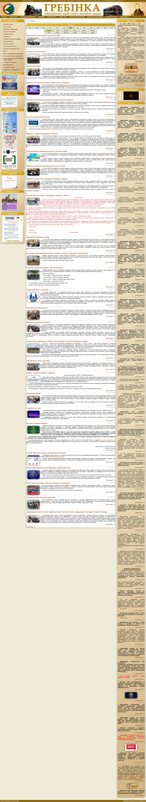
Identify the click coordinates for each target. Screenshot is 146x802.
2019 (64, 28)
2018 (57, 28)
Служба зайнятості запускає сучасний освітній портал (46, 453)
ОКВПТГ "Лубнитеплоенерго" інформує (41, 373)
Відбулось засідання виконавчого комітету (42, 134)
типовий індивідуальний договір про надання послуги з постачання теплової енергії (131, 777)
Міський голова (8, 24)
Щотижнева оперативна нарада (38, 237)
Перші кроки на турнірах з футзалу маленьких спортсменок (48, 483)
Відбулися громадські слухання (38, 322)
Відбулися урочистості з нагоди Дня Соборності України (47, 179)
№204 (120, 632)
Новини (33, 21)
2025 (105, 28)
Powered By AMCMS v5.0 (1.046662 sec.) (134, 801)
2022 (84, 28)
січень (49, 30)
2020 (70, 28)
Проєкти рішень (8, 34)
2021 (77, 28)
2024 (98, 28)
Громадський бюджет (10, 62)
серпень (57, 32)
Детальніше (123, 608)
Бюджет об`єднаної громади (12, 39)
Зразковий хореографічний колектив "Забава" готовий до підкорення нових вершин (57, 253)
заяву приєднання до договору (133, 779)
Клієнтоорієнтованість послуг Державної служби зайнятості (48, 468)
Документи (7, 36)
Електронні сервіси (9, 31)
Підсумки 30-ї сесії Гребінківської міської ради (43, 35)
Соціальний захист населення (37, 290)
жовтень (75, 32)
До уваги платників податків (37, 423)
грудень (92, 32)
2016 (43, 28)
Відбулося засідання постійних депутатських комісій (46, 166)
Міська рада (7, 27)
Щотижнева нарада (34, 66)
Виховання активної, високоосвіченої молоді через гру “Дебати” (50, 100)
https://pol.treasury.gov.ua (108, 440)
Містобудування (8, 65)
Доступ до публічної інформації (13, 53)
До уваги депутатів (131, 64)
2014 (29, 28)
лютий (58, 30)
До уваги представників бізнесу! (38, 117)
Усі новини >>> (30, 527)
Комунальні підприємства (11, 48)
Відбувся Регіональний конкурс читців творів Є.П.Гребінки (48, 83)
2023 (91, 28)
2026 (111, 28)
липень (49, 32)
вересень (66, 32)
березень (66, 30)
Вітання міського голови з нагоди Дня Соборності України (48, 195)
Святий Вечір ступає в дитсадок (38, 361)
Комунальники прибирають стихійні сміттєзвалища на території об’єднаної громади (57, 341)
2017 (50, 28)
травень (84, 30)
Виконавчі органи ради (10, 29)
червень (92, 30)
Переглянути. (123, 618)
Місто (5, 51)
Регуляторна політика (10, 46)
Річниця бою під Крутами (36, 51)
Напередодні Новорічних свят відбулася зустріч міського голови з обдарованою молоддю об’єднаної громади (67, 512)
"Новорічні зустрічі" (34, 408)
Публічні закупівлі (9, 44)
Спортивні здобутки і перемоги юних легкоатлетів (45, 268)
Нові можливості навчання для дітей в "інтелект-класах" (47, 151)
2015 (36, 28)
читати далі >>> (110, 48)
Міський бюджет (8, 41)
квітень (75, 30)
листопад (83, 32)
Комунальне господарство (12, 69)
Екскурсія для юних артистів (37, 308)
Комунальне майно (9, 67)
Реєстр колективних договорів (13, 56)
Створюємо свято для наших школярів (41, 497)
